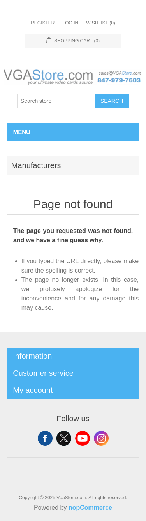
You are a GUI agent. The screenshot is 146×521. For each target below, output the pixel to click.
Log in (70, 23)
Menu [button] (21, 132)
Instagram (101, 438)
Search (111, 101)
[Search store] (56, 101)
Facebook (45, 438)
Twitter (63, 438)
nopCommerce (90, 507)
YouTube (82, 438)
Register (43, 23)
